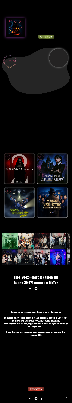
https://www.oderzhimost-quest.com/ (11, 400)
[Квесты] (36, 389)
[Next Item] (68, 249)
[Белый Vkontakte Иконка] (30, 288)
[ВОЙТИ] (19, 168)
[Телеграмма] (36, 288)
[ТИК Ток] (41, 288)
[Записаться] (46, 37)
